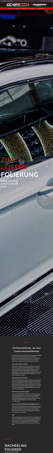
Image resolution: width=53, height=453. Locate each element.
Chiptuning (11, 8)
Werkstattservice (41, 8)
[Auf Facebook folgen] (1, 1)
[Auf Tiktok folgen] (3, 1)
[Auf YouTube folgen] (4, 1)
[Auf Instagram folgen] (2, 1)
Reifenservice (32, 8)
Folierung (17, 8)
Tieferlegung (24, 8)
